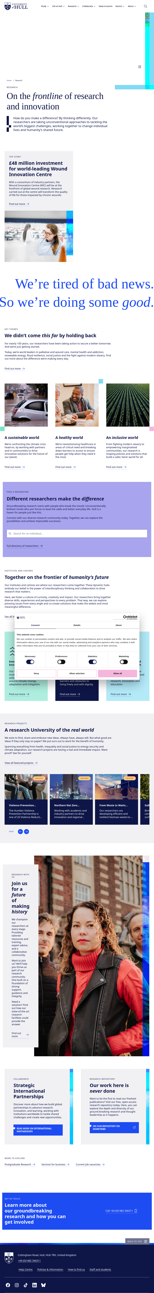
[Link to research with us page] (26, 1011)
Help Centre (28, 1268)
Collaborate (87, 6)
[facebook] (10, 1284)
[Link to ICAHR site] (123, 753)
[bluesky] (45, 1284)
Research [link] (18, 80)
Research (71, 6)
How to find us (78, 1268)
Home (9, 80)
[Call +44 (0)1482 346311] (121, 1205)
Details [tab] (77, 625)
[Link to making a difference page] (17, 406)
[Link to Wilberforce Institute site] (72, 753)
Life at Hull (56, 6)
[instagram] (19, 1284)
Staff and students (102, 1268)
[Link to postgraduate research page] (23, 1151)
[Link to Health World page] (68, 505)
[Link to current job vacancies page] (94, 1151)
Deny (36, 673)
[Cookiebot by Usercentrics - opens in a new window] (125, 617)
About (130, 6)
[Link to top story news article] (21, 217)
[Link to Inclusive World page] (118, 508)
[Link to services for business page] (59, 1151)
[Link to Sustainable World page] (17, 505)
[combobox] (79, 581)
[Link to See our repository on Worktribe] (114, 1106)
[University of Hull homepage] (18, 6)
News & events (103, 6)
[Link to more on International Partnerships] (39, 1112)
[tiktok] (27, 1284)
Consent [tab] (35, 625)
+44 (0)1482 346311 (31, 1260)
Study (43, 6)
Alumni (118, 6)
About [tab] (119, 625)
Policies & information (52, 1268)
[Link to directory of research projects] (24, 828)
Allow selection (77, 673)
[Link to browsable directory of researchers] (25, 594)
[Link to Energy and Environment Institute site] (21, 753)
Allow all (117, 673)
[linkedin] (36, 1284)
